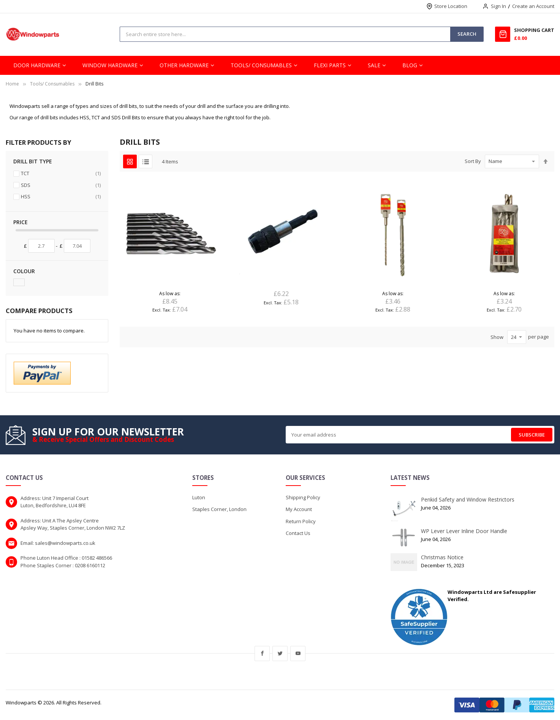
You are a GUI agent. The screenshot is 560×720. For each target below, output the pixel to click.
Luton (198, 497)
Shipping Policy (303, 497)
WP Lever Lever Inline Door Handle (464, 531)
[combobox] (285, 34)
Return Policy (301, 521)
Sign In (498, 6)
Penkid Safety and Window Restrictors (467, 499)
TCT (61, 173)
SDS (61, 185)
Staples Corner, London (219, 509)
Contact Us (298, 533)
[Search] (467, 34)
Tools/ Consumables (52, 84)
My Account (299, 509)
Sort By (473, 161)
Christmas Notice (442, 557)
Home (12, 84)
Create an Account (533, 6)
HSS (61, 197)
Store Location (450, 6)
